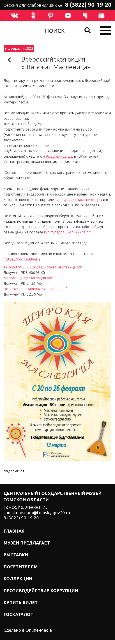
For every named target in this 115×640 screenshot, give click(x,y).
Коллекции (18, 579)
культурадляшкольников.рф (78, 200)
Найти (87, 30)
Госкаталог (18, 615)
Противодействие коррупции (41, 591)
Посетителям (21, 567)
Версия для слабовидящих (33, 5)
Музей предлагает (27, 543)
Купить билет (21, 603)
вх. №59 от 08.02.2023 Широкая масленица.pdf (43, 267)
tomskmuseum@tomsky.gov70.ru (37, 512)
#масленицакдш (59, 156)
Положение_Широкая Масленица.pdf (35, 289)
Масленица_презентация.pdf (28, 278)
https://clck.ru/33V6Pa (22, 259)
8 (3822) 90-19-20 (88, 5)
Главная (14, 531)
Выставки (16, 555)
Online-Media (39, 630)
